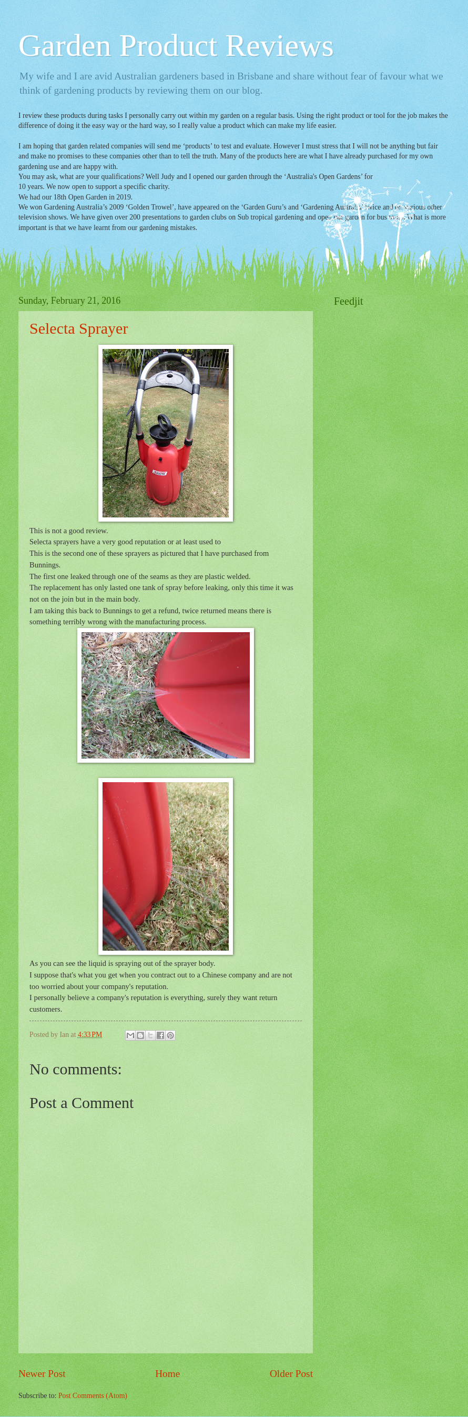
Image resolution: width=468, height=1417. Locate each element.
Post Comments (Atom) (92, 1396)
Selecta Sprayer (78, 328)
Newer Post (42, 1373)
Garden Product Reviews (176, 45)
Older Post (291, 1373)
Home (167, 1373)
